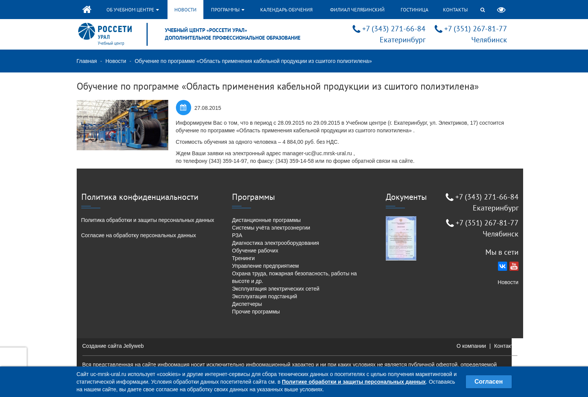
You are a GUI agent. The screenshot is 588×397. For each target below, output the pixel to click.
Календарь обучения (286, 9)
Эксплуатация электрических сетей (275, 289)
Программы (227, 9)
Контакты (455, 9)
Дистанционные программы (266, 220)
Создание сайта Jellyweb (113, 346)
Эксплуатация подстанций (264, 296)
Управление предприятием (265, 266)
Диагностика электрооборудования (275, 243)
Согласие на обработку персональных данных (138, 235)
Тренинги (243, 258)
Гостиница (415, 9)
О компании (471, 346)
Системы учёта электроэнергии (271, 228)
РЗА (237, 235)
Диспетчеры (247, 304)
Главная (87, 61)
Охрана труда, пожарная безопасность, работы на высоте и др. (294, 277)
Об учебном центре (132, 9)
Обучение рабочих (255, 251)
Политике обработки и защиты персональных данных (354, 382)
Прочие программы (256, 312)
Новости (185, 9)
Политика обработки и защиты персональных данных (147, 220)
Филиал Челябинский (357, 9)
